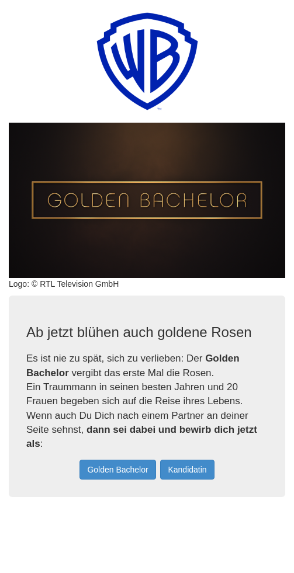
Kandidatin (187, 469)
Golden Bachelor (117, 469)
